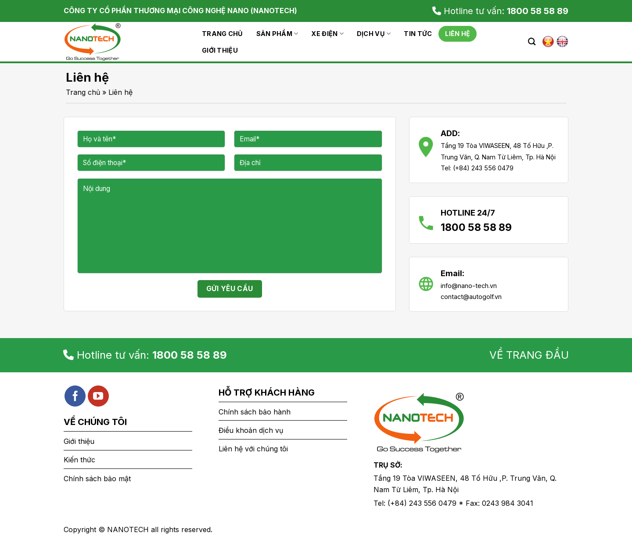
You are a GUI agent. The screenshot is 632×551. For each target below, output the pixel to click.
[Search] (531, 42)
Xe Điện (327, 33)
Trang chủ (222, 33)
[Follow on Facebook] (75, 396)
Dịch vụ (374, 33)
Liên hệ (457, 33)
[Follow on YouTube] (98, 396)
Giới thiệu (220, 50)
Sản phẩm (277, 33)
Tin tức (418, 33)
